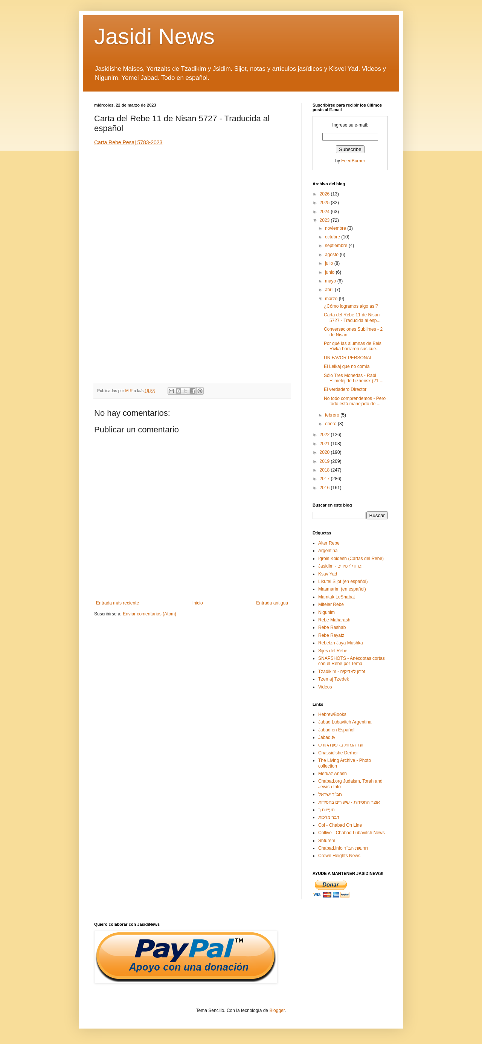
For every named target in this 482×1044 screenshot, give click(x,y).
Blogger (277, 1010)
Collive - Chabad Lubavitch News (351, 832)
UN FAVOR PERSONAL (348, 357)
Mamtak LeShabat (336, 597)
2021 (325, 443)
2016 (325, 487)
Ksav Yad (327, 574)
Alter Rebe (329, 543)
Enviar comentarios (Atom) (149, 614)
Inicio (197, 603)
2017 (325, 478)
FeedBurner (353, 160)
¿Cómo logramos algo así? (351, 306)
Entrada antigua (272, 603)
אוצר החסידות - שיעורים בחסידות (349, 802)
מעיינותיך (326, 809)
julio (329, 263)
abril (330, 289)
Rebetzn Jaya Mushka (340, 643)
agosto (332, 254)
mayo (331, 281)
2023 (325, 220)
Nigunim (326, 612)
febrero (332, 415)
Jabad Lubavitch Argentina (344, 722)
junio (330, 272)
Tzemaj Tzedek (333, 679)
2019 (325, 461)
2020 (325, 452)
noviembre (336, 228)
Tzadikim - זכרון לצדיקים (341, 671)
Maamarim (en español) (342, 589)
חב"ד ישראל (330, 794)
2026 (325, 194)
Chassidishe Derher (338, 753)
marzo (332, 298)
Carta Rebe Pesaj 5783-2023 (128, 142)
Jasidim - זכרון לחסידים (340, 566)
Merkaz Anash (332, 773)
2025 (325, 202)
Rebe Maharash (334, 620)
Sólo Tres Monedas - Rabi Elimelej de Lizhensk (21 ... (353, 378)
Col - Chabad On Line (340, 825)
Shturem (326, 840)
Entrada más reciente (117, 603)
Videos (325, 687)
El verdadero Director (345, 389)
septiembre (337, 245)
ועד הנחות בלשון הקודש (340, 745)
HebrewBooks (332, 714)
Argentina (327, 550)
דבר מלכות (328, 817)
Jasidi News (154, 36)
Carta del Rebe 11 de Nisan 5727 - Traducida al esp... (352, 317)
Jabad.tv (326, 737)
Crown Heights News (339, 855)
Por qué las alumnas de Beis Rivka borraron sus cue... (352, 346)
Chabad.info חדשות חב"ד (343, 848)
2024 (325, 211)
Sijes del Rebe (332, 650)
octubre (333, 237)
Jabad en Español (336, 730)
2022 (325, 434)
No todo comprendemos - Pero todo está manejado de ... (355, 401)
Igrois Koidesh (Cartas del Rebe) (351, 558)
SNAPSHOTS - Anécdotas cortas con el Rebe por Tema (351, 661)
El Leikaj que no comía (346, 366)
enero (331, 423)
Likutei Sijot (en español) (343, 581)
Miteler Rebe (331, 604)
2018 (325, 470)
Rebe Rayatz (331, 635)
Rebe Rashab (332, 627)
